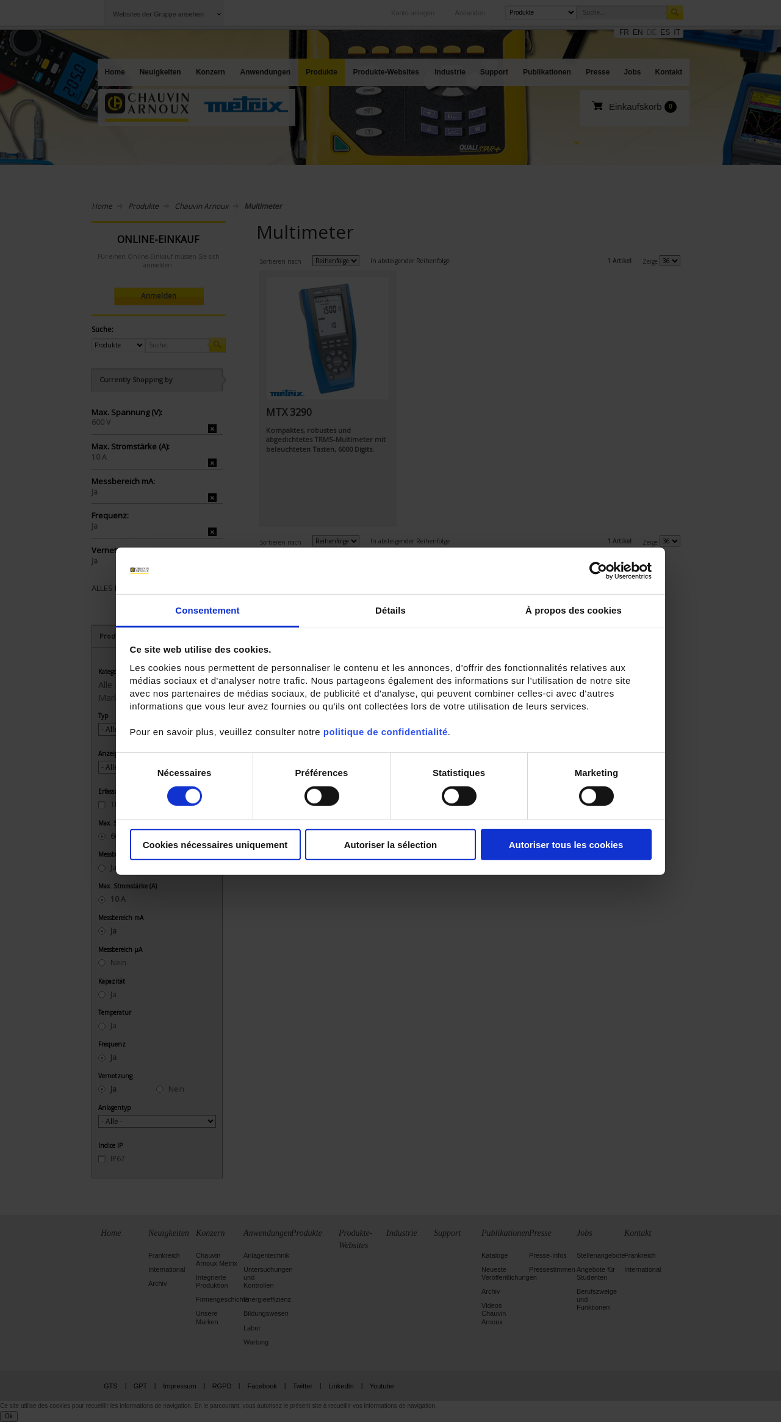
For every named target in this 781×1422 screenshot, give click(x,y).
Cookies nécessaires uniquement (215, 845)
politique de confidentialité (385, 732)
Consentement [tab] (207, 610)
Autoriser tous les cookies (566, 845)
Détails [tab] (390, 610)
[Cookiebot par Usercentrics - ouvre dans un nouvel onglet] (598, 571)
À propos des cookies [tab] (573, 610)
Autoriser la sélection (390, 845)
